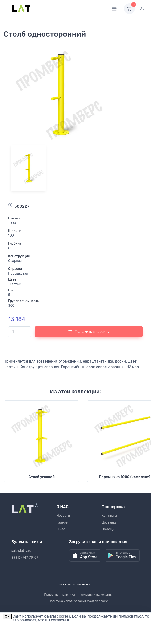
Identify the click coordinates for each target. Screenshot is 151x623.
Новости (63, 516)
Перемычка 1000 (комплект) (124, 477)
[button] (85, 555)
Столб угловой (42, 477)
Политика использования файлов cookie (78, 601)
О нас (61, 529)
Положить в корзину (89, 331)
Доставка (109, 522)
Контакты (109, 516)
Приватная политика (59, 594)
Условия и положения (97, 594)
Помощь (108, 529)
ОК (7, 617)
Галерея (63, 522)
